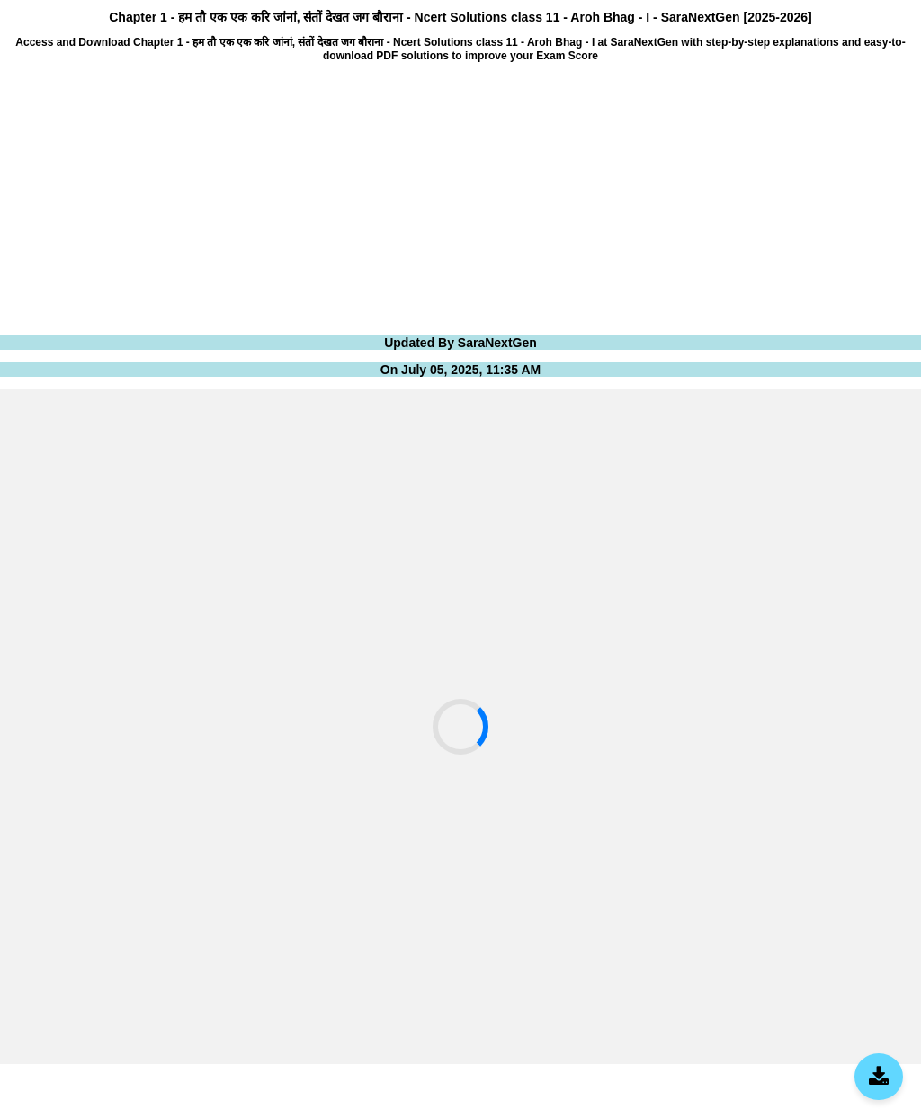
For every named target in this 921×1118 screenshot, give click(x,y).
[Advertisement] (460, 197)
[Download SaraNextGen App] (878, 1076)
